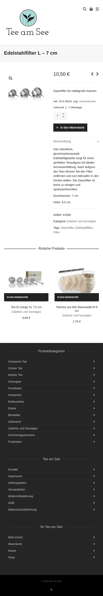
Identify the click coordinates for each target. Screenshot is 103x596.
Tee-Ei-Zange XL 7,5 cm (26, 307)
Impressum (15, 476)
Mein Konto (15, 537)
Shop (11, 557)
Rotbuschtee (16, 401)
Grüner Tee (15, 368)
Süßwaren (14, 421)
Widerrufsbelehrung (20, 496)
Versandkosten (87, 101)
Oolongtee (14, 381)
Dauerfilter (67, 227)
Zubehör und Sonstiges (81, 221)
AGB (11, 502)
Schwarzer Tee (17, 361)
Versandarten (16, 489)
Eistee (12, 408)
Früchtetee (15, 388)
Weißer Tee (15, 375)
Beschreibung (62, 141)
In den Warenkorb (72, 127)
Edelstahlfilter (84, 227)
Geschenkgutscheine (21, 435)
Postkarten (15, 441)
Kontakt (13, 469)
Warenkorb (15, 544)
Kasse (12, 550)
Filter (56, 232)
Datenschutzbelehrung (22, 509)
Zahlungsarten (17, 482)
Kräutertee (14, 395)
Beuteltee (14, 415)
